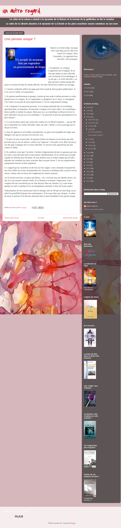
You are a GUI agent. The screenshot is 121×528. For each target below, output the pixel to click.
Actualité (87, 88)
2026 (88, 107)
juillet (90, 129)
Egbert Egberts (92, 206)
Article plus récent (12, 218)
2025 (88, 111)
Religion (87, 91)
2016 (88, 171)
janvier (91, 149)
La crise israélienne (95, 132)
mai (89, 139)
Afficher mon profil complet (93, 209)
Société (86, 95)
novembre (92, 123)
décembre (92, 120)
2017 (88, 168)
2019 (88, 162)
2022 (88, 153)
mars (90, 142)
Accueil (41, 218)
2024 (88, 114)
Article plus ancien (70, 218)
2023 (88, 117)
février (90, 145)
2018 (88, 165)
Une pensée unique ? (95, 135)
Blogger (72, 523)
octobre (91, 126)
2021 (88, 156)
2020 (88, 159)
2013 (88, 181)
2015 (88, 175)
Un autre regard (21, 11)
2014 (88, 178)
